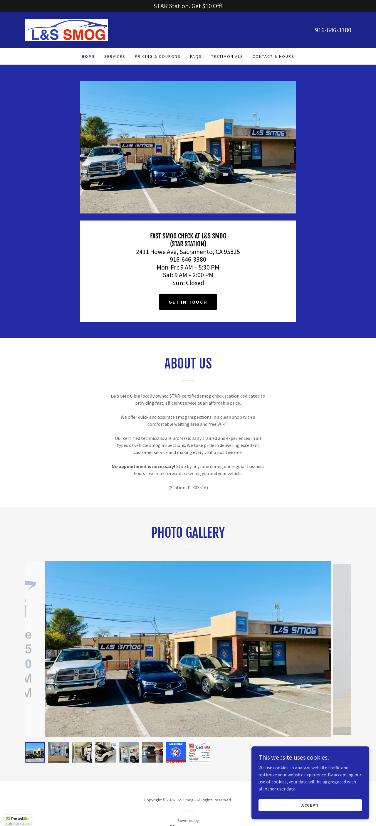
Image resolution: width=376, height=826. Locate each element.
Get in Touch (188, 302)
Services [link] (114, 56)
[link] (66, 29)
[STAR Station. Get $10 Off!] (188, 6)
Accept (310, 805)
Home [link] (88, 56)
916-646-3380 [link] (333, 30)
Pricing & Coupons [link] (158, 56)
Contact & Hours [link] (273, 56)
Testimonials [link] (227, 56)
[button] (17, 820)
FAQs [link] (196, 56)
